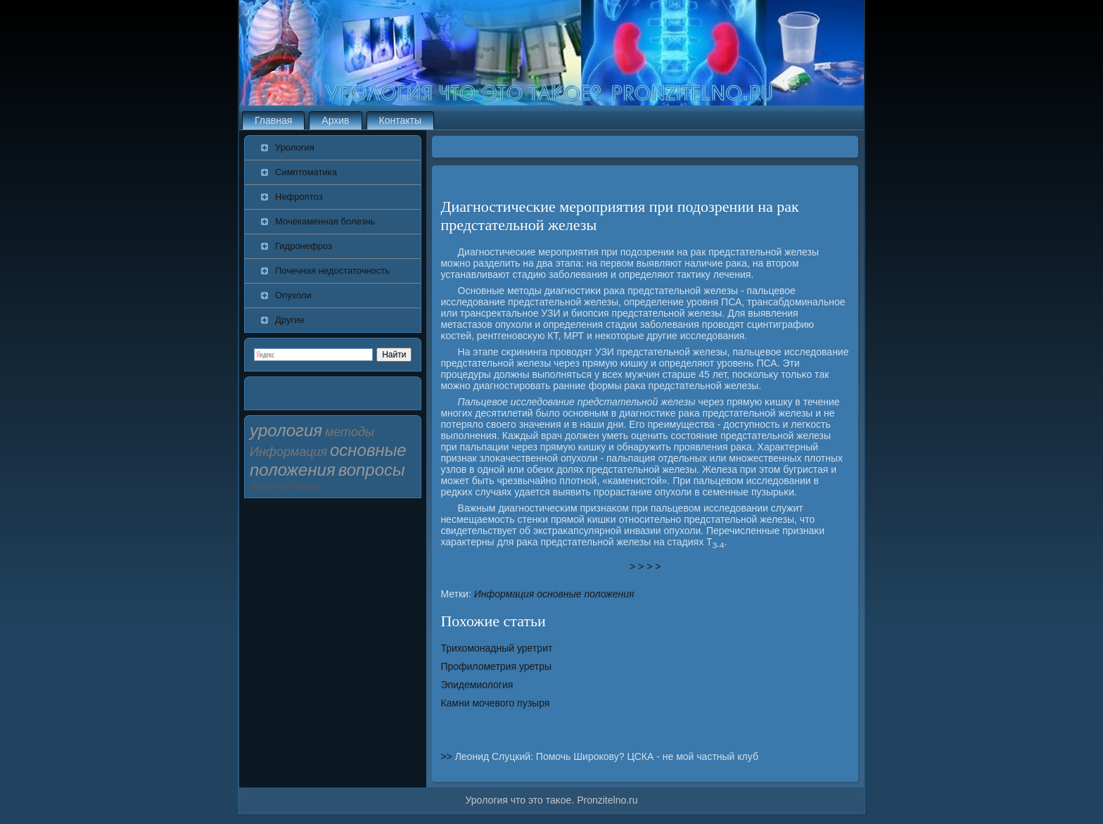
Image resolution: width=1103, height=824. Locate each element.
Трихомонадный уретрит (496, 648)
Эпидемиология (476, 684)
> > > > (645, 566)
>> (447, 756)
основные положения (585, 594)
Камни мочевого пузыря (494, 703)
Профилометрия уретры (496, 666)
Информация (504, 594)
